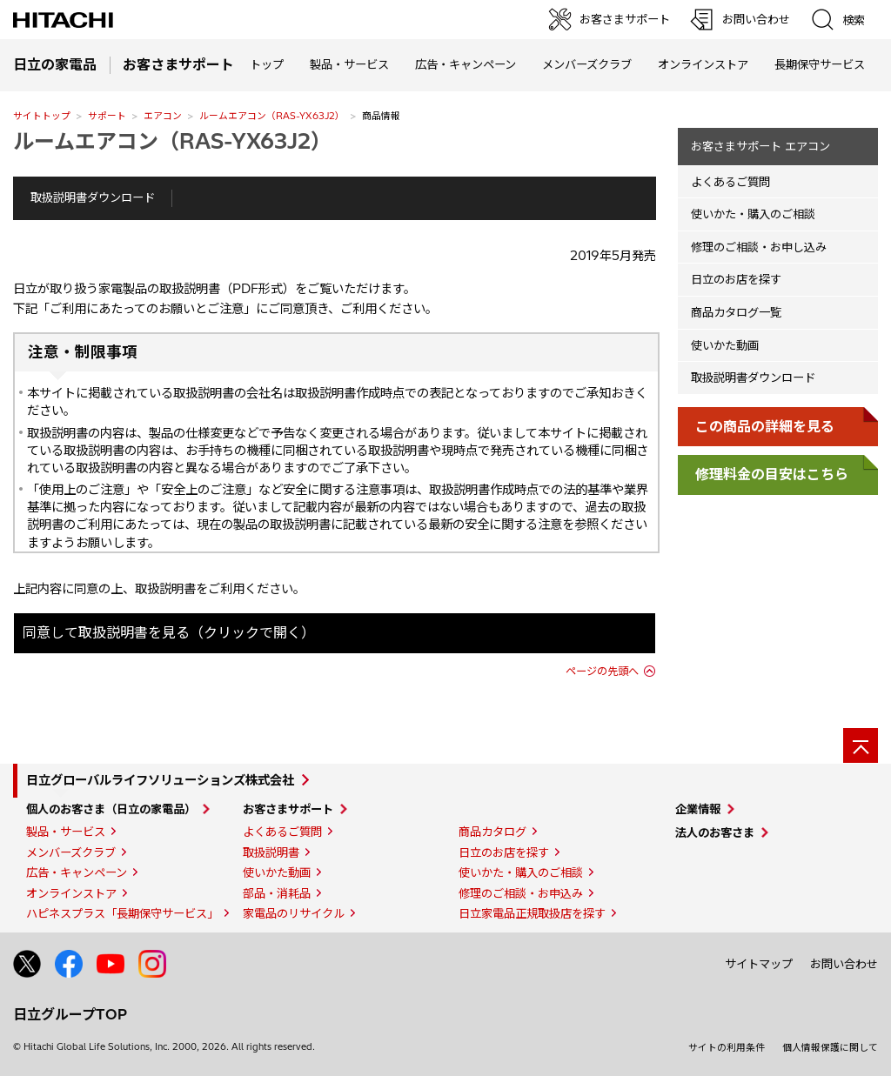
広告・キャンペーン (76, 872)
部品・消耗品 (277, 893)
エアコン (163, 116)
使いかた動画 (725, 345)
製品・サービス (65, 832)
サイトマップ (759, 964)
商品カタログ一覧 (736, 312)
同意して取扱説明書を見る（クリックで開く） (169, 632)
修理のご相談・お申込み (521, 893)
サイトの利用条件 (726, 1047)
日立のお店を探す (736, 279)
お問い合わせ (844, 964)
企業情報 (697, 809)
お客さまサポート (288, 809)
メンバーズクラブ (587, 64)
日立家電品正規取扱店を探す (532, 913)
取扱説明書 (271, 852)
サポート (107, 116)
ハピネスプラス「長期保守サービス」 (122, 913)
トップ (267, 64)
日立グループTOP (70, 1014)
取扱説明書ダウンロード (92, 197)
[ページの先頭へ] (860, 745)
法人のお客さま (714, 832)
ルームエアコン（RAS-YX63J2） (272, 116)
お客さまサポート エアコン (760, 146)
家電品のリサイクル (294, 913)
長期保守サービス (819, 64)
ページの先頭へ (602, 671)
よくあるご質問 (730, 182)
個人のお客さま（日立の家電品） (111, 809)
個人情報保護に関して (830, 1047)
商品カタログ (492, 832)
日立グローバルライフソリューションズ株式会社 (160, 780)
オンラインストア (703, 64)
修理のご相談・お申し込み (759, 247)
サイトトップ (41, 116)
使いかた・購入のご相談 (753, 214)
